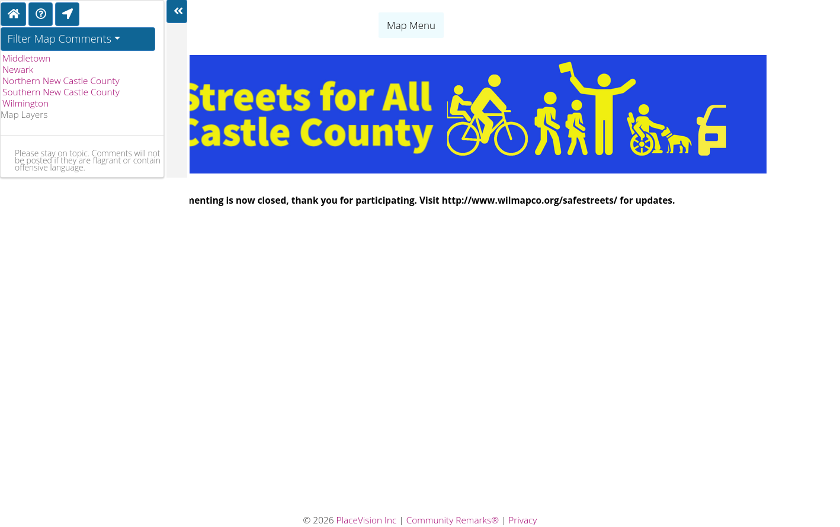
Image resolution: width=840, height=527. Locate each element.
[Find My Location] (67, 14)
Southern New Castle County (61, 92)
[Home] (13, 14)
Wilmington (25, 103)
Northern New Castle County (60, 81)
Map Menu (411, 25)
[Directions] (40, 14)
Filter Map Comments (60, 38)
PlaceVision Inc (366, 520)
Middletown (26, 58)
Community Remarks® (452, 520)
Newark (17, 69)
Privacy (522, 520)
